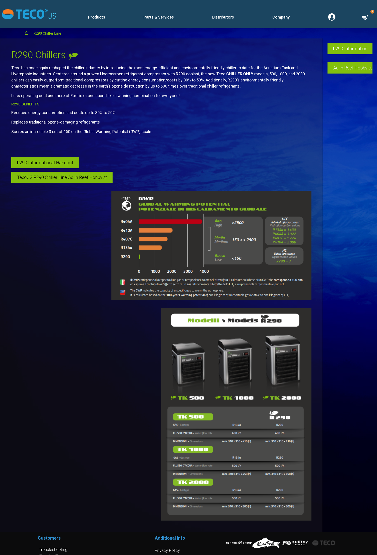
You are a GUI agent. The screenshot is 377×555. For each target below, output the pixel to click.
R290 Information (350, 48)
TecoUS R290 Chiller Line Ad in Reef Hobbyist (62, 177)
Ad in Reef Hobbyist (352, 68)
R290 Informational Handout (45, 162)
